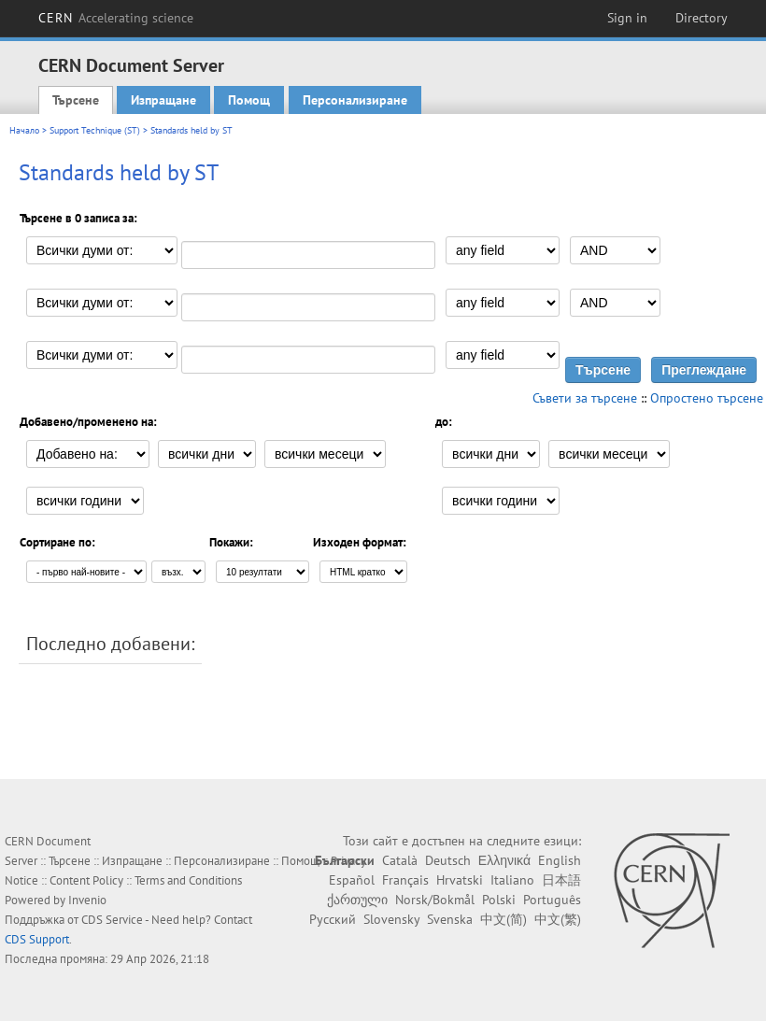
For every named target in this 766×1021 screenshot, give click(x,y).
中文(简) (503, 919)
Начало (24, 130)
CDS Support (37, 939)
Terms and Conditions (188, 880)
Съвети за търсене (584, 398)
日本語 (561, 880)
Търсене (75, 100)
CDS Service (112, 920)
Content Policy (86, 880)
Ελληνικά (504, 860)
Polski (499, 899)
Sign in (627, 17)
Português (552, 899)
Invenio (87, 900)
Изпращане (163, 100)
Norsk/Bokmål (435, 899)
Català (400, 860)
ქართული (357, 899)
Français (405, 880)
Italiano (512, 880)
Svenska (450, 919)
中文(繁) (557, 919)
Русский (332, 919)
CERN (115, 17)
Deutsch (448, 860)
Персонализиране (355, 100)
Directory (701, 17)
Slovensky (391, 919)
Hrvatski (459, 880)
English (559, 860)
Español (352, 880)
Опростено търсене (706, 398)
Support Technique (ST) (95, 130)
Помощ (249, 100)
